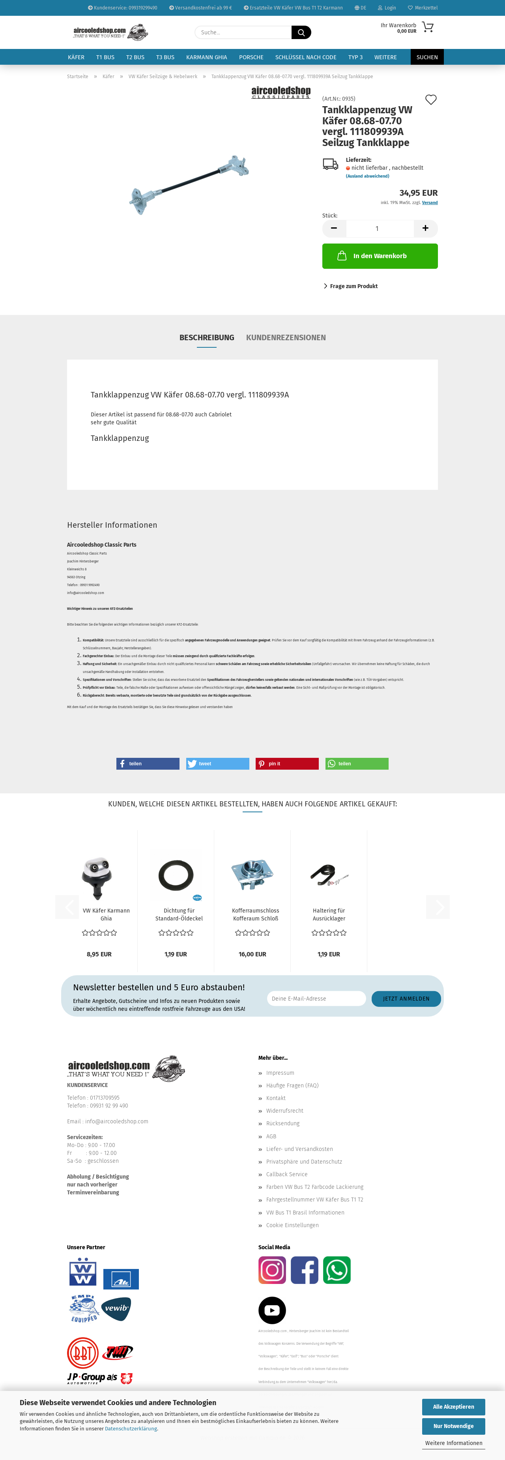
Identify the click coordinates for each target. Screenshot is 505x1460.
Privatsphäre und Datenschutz (304, 1161)
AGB (271, 1136)
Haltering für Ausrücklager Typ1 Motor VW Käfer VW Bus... (329, 915)
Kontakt (276, 1098)
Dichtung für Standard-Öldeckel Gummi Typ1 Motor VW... (179, 915)
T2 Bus (135, 57)
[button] (334, 229)
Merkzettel (423, 8)
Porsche (251, 57)
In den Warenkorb (371, 255)
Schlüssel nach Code (306, 57)
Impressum (280, 1073)
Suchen (427, 57)
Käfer (76, 57)
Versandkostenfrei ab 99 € (200, 8)
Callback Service (287, 1174)
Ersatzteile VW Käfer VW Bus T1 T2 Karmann (293, 8)
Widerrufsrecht (284, 1111)
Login (387, 8)
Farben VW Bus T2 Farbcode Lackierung (314, 1187)
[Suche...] (301, 32)
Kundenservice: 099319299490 (122, 8)
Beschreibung (207, 337)
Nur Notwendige (454, 1426)
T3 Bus (165, 57)
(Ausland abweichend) (367, 176)
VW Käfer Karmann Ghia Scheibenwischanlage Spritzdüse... (106, 915)
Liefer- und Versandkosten (299, 1149)
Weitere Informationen (454, 1443)
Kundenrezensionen (286, 337)
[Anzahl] (380, 229)
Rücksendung (282, 1123)
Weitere (385, 57)
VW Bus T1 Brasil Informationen (305, 1212)
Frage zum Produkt (354, 286)
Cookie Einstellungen (292, 1225)
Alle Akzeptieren (453, 1407)
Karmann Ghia (206, 57)
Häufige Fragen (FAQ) (292, 1085)
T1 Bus (105, 57)
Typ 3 (355, 57)
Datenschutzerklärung (131, 1429)
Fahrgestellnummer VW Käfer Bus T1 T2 (314, 1199)
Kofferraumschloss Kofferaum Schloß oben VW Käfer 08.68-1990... (255, 915)
